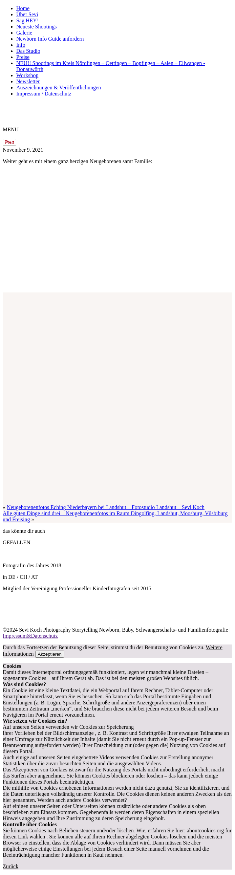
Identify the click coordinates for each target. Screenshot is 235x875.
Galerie (24, 33)
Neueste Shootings (36, 26)
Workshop (27, 75)
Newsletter (28, 81)
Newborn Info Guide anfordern (50, 39)
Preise (22, 57)
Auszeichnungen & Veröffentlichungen (58, 87)
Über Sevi (27, 14)
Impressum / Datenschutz (43, 93)
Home (22, 8)
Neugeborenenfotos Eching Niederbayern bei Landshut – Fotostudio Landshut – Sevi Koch (106, 507)
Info (20, 45)
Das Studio (28, 51)
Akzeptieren (50, 654)
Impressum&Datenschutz (30, 636)
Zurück (10, 866)
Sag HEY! (27, 20)
